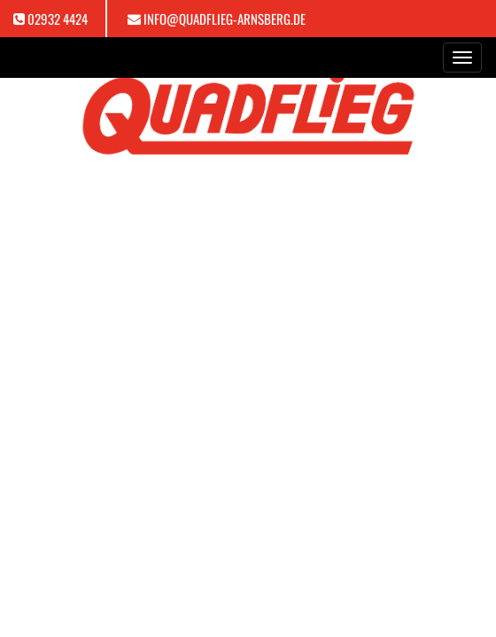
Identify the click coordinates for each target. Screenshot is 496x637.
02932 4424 (57, 18)
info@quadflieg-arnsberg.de (224, 18)
